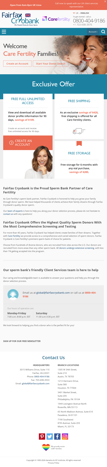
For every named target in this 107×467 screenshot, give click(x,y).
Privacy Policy (53, 463)
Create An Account (23, 143)
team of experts (15, 210)
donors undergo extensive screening (76, 248)
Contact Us (53, 357)
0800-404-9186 (41, 376)
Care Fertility (14, 235)
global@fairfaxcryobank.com (53, 292)
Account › (93, 31)
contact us (8, 214)
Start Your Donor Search (50, 63)
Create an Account (17, 63)
